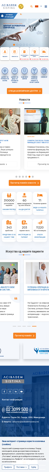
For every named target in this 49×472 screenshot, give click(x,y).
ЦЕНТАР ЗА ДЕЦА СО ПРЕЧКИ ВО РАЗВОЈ (14, 79)
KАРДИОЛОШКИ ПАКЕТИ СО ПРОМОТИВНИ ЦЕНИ (32, 15)
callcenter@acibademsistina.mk (25, 422)
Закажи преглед (9, 209)
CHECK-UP (44, 77)
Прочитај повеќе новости (24, 183)
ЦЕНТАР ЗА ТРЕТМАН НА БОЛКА (5, 79)
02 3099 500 (24, 59)
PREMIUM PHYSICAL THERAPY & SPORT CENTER (34, 79)
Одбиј (33, 467)
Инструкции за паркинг (24, 236)
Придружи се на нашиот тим (9, 236)
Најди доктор (24, 209)
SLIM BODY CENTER (24, 78)
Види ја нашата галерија (39, 209)
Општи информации (39, 236)
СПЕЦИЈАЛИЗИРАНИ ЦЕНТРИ (24, 91)
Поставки (21, 467)
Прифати (8, 467)
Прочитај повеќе (24, 335)
